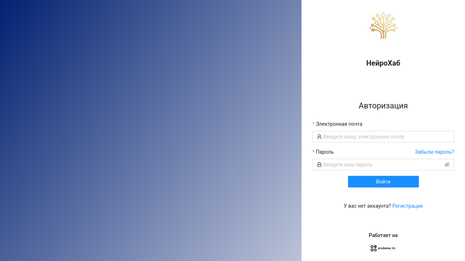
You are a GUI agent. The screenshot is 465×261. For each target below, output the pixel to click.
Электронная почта (339, 124)
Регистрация (407, 206)
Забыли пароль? (434, 152)
